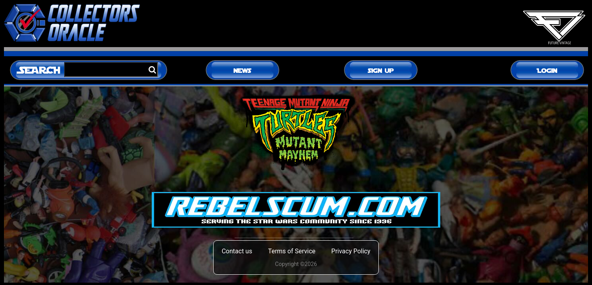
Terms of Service (291, 251)
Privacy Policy (350, 251)
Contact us (237, 251)
